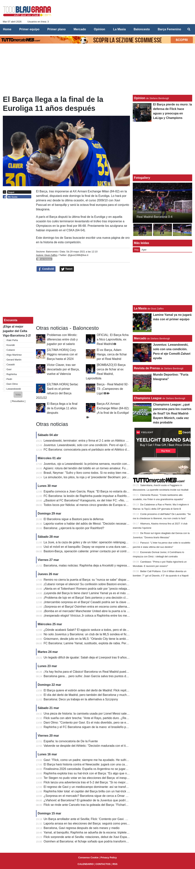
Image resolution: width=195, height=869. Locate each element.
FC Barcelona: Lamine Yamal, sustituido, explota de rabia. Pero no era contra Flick (98, 643)
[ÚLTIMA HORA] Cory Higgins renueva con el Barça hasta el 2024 (62, 354)
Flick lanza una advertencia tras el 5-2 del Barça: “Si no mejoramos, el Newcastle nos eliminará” (107, 782)
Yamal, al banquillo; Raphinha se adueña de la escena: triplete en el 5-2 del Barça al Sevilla (104, 832)
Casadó (11, 364)
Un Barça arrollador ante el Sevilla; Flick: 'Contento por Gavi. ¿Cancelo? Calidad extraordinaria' (107, 819)
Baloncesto (52, 251)
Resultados (18, 401)
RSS (114, 864)
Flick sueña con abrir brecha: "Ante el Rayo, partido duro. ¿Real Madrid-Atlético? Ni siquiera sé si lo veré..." (115, 718)
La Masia (140, 308)
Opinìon (139, 98)
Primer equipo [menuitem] (29, 29)
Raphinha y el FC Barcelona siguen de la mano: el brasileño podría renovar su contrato (102, 727)
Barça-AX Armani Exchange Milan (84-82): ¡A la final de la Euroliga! (113, 408)
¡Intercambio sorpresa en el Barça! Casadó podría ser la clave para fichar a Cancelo (100, 602)
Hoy (136, 249)
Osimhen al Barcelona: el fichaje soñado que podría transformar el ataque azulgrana (100, 841)
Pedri (9, 379)
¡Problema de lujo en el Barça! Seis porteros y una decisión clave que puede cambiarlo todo (105, 597)
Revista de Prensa (147, 368)
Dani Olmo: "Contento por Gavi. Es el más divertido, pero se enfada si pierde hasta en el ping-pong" (110, 722)
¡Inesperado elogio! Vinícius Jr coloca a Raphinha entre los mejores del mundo (96, 615)
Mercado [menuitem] (80, 29)
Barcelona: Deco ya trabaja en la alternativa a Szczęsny (81, 699)
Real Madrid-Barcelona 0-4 (154, 216)
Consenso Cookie (88, 857)
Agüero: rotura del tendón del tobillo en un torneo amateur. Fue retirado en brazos (98, 468)
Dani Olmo (12, 384)
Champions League (148, 398)
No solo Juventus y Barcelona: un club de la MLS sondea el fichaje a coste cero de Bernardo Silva (109, 634)
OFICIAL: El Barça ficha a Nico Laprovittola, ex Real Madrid (113, 339)
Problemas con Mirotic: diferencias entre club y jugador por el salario (62, 339)
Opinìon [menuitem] (99, 29)
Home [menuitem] (7, 29)
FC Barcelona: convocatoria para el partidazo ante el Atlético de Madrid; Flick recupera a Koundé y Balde (113, 449)
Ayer (144, 249)
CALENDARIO (86, 864)
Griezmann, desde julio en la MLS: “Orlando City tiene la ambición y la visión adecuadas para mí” (108, 638)
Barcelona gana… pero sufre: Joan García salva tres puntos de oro (88, 676)
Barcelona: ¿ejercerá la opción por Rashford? (74, 528)
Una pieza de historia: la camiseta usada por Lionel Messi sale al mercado (93, 713)
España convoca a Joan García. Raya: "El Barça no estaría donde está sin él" (95, 491)
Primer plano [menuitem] (56, 29)
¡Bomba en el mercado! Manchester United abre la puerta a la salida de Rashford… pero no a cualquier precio (117, 611)
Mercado (140, 338)
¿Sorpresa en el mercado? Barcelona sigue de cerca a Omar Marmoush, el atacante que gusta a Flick (112, 795)
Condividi (46, 269)
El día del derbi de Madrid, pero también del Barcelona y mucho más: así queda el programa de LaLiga (112, 694)
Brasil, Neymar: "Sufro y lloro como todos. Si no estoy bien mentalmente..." (93, 472)
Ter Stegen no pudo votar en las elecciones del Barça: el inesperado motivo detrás (98, 777)
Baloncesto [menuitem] (142, 29)
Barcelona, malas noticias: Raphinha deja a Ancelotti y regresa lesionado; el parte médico (103, 565)
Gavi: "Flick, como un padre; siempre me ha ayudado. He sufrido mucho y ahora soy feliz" (103, 759)
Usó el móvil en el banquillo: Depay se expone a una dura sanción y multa (93, 546)
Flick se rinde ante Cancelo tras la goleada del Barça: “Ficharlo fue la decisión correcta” (102, 804)
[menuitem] (189, 29)
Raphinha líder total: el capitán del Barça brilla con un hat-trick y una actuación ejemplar (102, 791)
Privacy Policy (108, 857)
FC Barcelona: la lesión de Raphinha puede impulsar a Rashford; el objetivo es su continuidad (106, 496)
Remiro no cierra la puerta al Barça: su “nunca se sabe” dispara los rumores (94, 579)
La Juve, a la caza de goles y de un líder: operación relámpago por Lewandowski (97, 542)
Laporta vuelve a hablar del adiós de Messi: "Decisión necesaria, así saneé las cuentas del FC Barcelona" (114, 523)
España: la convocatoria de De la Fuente (71, 741)
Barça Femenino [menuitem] (169, 29)
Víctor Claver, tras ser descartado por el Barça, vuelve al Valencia (63, 369)
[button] (18, 394)
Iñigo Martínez (14, 354)
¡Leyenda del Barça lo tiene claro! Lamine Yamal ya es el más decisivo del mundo (98, 593)
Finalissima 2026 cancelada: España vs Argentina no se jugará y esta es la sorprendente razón (107, 768)
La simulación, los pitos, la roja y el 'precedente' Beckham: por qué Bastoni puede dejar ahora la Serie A (113, 477)
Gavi (9, 369)
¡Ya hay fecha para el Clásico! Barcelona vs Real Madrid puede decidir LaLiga (95, 671)
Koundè (11, 345)
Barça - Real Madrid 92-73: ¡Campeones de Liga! (113, 389)
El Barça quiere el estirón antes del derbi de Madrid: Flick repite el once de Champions (101, 690)
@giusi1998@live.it (78, 255)
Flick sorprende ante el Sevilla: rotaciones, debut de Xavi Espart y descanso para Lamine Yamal (107, 837)
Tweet (67, 269)
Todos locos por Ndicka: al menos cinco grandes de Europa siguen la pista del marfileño (102, 504)
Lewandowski (14, 388)
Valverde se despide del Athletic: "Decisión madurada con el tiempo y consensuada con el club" (107, 745)
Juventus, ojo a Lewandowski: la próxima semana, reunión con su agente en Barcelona (102, 463)
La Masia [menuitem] (119, 29)
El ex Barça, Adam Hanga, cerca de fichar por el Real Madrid (112, 354)
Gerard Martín (14, 359)
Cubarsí (11, 349)
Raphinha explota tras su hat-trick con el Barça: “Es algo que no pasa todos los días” (100, 773)
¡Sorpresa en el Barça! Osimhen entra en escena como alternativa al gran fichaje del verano (105, 606)
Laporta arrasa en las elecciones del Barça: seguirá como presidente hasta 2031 (97, 823)
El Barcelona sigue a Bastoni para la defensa (74, 519)
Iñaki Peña (12, 340)
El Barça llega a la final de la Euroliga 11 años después (62, 408)
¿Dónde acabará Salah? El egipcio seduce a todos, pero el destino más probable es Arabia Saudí (109, 629)
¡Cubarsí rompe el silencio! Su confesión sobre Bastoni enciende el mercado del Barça (101, 584)
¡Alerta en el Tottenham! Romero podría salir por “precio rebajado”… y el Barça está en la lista (106, 588)
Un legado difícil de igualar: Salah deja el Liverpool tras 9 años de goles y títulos (97, 657)
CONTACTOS (103, 864)
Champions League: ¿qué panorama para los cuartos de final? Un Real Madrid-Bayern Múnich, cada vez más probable (172, 413)
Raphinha (12, 374)
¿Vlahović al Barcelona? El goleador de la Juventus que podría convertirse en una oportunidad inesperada (114, 800)
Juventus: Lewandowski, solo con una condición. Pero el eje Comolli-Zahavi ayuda (98, 445)
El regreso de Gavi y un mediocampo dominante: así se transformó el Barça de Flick (100, 786)
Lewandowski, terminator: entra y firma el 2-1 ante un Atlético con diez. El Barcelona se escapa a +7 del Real (116, 440)
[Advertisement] (83, 298)
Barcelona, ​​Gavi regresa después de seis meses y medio (82, 828)
